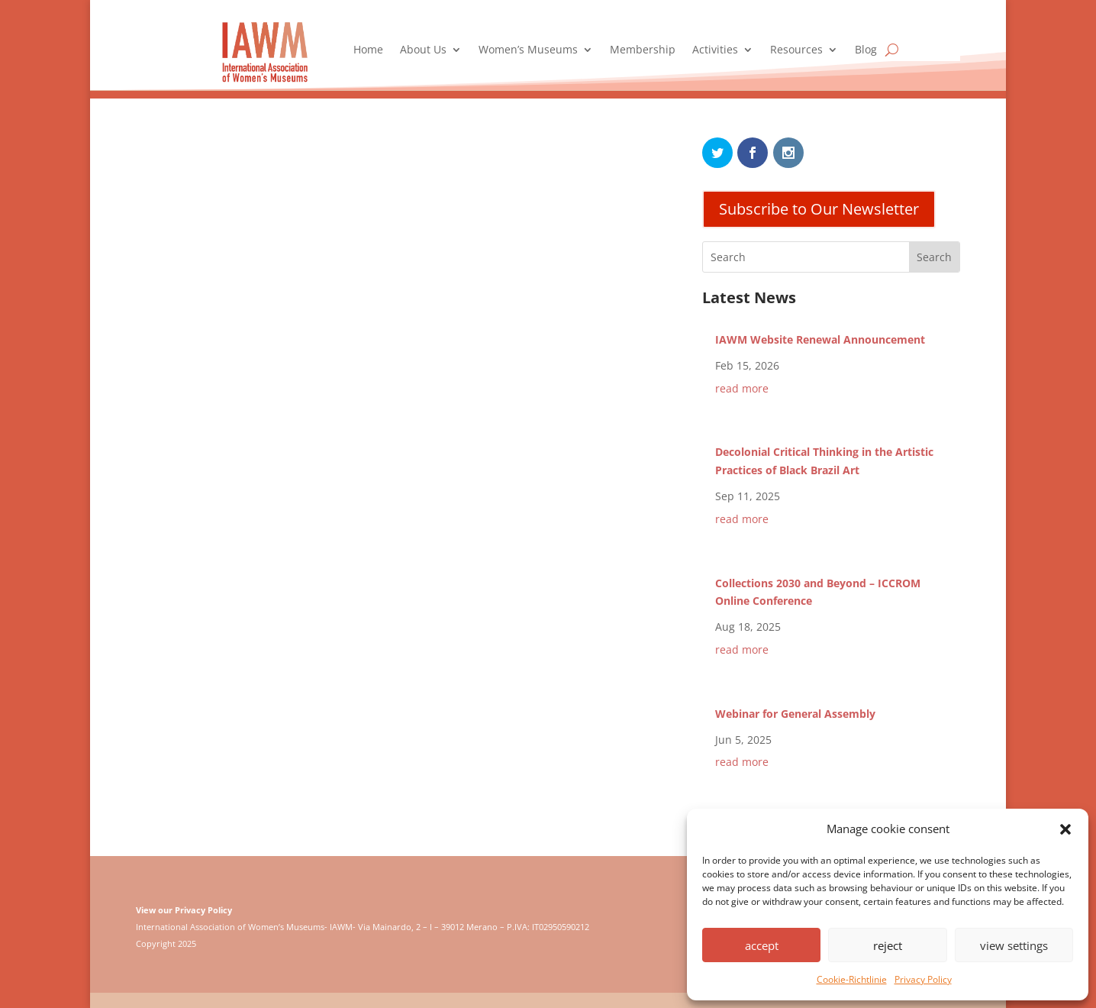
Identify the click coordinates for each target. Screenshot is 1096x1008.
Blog (866, 50)
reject (887, 945)
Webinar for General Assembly (795, 713)
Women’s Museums (528, 50)
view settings (1014, 945)
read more (742, 388)
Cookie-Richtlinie (852, 979)
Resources (796, 50)
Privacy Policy (923, 979)
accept (761, 945)
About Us (423, 50)
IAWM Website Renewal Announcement (820, 339)
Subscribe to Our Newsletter (819, 209)
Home (368, 50)
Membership (642, 50)
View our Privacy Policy (184, 910)
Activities (715, 50)
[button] (1065, 829)
